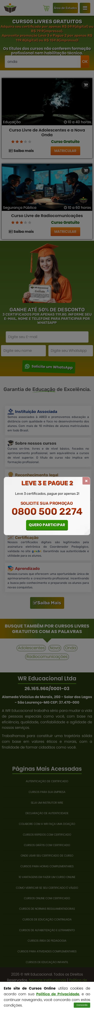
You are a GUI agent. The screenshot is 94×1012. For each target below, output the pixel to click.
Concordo (81, 1005)
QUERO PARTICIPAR (47, 524)
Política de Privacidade (57, 994)
